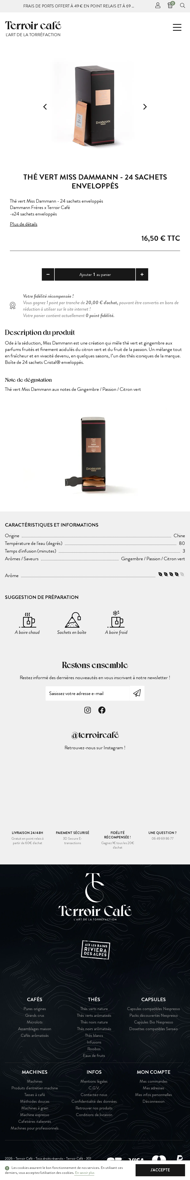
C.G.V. (94, 1088)
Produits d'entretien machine (34, 1088)
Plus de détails (23, 224)
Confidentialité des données (94, 1101)
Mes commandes (153, 1081)
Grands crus (34, 1015)
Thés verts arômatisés (94, 1015)
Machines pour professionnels (35, 1128)
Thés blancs (94, 1035)
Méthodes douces (34, 1101)
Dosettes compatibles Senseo (153, 1029)
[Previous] (45, 107)
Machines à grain (34, 1108)
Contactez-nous (94, 1095)
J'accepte (160, 1170)
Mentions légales (94, 1081)
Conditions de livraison (94, 1115)
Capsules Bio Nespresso (153, 1022)
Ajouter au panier (95, 274)
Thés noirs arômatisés (94, 1029)
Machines (35, 1081)
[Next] (144, 107)
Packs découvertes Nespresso (153, 1015)
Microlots (35, 1022)
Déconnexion (153, 1101)
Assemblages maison (34, 1029)
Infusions (94, 1042)
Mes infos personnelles (153, 1095)
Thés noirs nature (94, 1022)
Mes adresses (153, 1088)
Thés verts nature (94, 1009)
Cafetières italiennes (34, 1121)
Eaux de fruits (94, 1055)
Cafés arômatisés (35, 1035)
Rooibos (94, 1049)
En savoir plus (84, 1172)
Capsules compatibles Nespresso (153, 1009)
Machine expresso (34, 1115)
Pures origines (35, 1009)
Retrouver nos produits (94, 1108)
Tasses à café (34, 1095)
